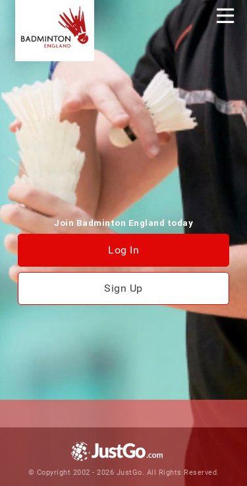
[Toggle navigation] (225, 15)
